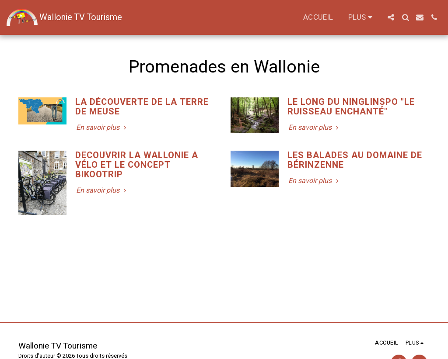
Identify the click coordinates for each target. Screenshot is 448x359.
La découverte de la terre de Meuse (142, 107)
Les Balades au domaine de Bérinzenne (354, 160)
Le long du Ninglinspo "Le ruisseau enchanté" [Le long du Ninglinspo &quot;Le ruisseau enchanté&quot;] (351, 107)
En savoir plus (102, 127)
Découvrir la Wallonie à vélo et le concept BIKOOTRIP (136, 165)
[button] (391, 17)
